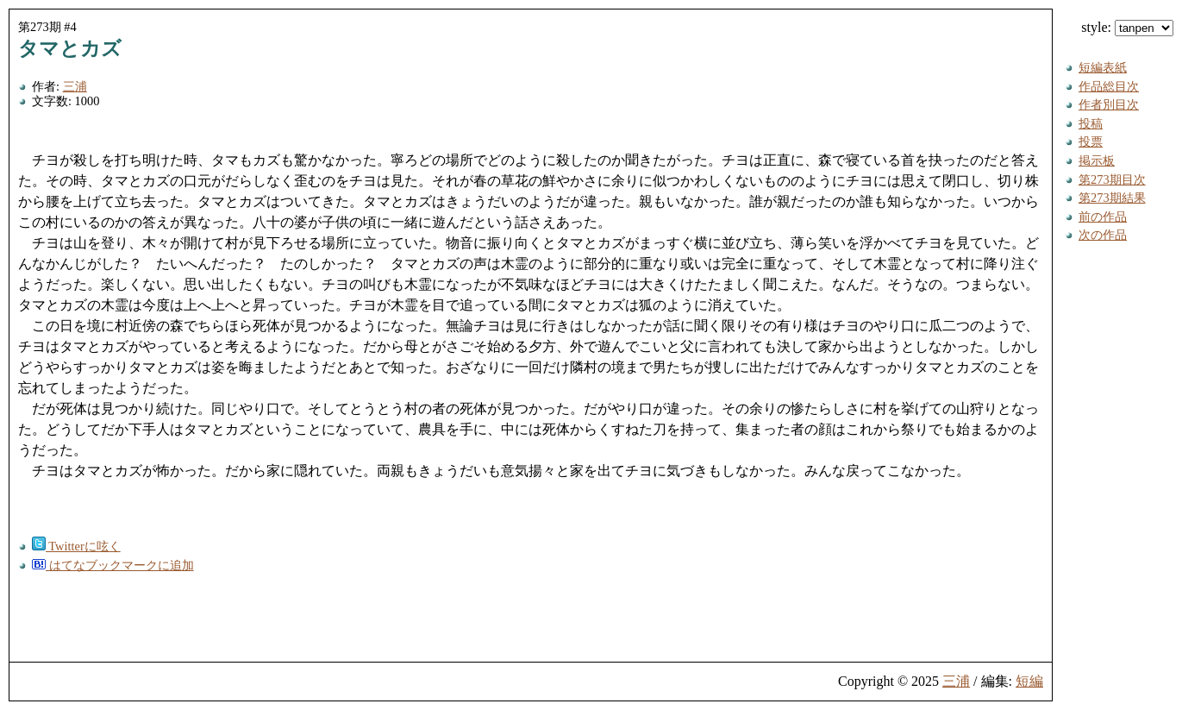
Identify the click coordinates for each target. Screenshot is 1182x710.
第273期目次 (1112, 179)
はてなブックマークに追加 (113, 565)
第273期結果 (1112, 197)
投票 (1091, 141)
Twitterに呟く (76, 546)
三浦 (75, 86)
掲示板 (1097, 160)
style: (1127, 27)
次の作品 (1103, 235)
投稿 (1091, 123)
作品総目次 (1109, 86)
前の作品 (1103, 216)
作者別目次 (1109, 104)
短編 (1029, 681)
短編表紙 (1103, 67)
